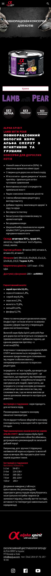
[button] (3, 3)
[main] (25, 23)
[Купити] (25, 88)
